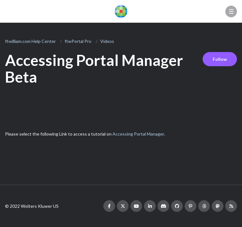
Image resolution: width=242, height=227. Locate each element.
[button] (231, 11)
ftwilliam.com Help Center (30, 41)
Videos (107, 41)
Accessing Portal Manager (138, 134)
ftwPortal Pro (78, 41)
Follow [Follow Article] (220, 59)
